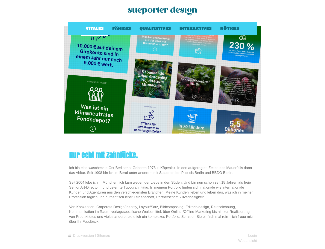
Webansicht (247, 241)
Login (252, 236)
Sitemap (103, 236)
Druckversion (81, 236)
